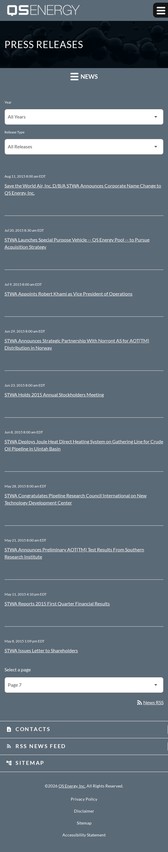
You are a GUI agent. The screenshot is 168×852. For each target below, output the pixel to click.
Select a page (17, 669)
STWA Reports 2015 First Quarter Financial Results (57, 603)
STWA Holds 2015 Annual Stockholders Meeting (54, 394)
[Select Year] (84, 117)
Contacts (28, 729)
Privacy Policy (84, 799)
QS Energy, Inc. (72, 785)
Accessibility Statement (84, 835)
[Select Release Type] (84, 147)
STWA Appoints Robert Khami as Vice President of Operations (68, 293)
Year (8, 102)
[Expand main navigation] (160, 10)
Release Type (14, 132)
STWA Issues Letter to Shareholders (41, 650)
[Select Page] (84, 685)
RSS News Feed (36, 746)
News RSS (150, 702)
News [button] (84, 76)
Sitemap (25, 762)
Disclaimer (84, 811)
